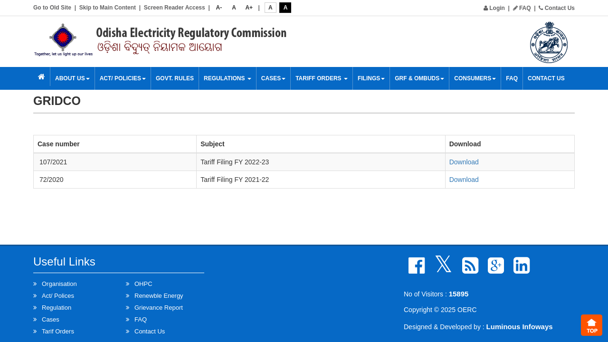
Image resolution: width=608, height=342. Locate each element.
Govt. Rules (175, 78)
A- (219, 7)
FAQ (522, 8)
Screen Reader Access (174, 7)
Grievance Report (158, 307)
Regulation (56, 307)
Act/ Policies (123, 78)
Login (494, 8)
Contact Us (557, 8)
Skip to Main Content (107, 7)
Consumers (475, 78)
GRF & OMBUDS (419, 78)
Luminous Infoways (519, 327)
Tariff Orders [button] (321, 78)
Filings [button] (371, 78)
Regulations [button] (227, 78)
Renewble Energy (158, 295)
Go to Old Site (52, 7)
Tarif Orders (58, 331)
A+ (249, 7)
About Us (72, 78)
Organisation (59, 283)
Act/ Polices (58, 295)
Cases (273, 78)
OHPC (143, 283)
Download (464, 162)
